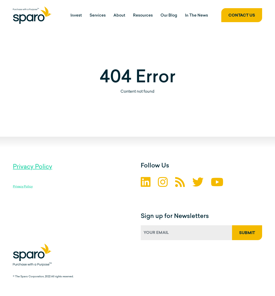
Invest (76, 16)
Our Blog (168, 16)
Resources (143, 16)
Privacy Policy (32, 167)
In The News (196, 16)
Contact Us (241, 16)
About (119, 16)
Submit (247, 233)
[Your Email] (186, 232)
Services (98, 16)
